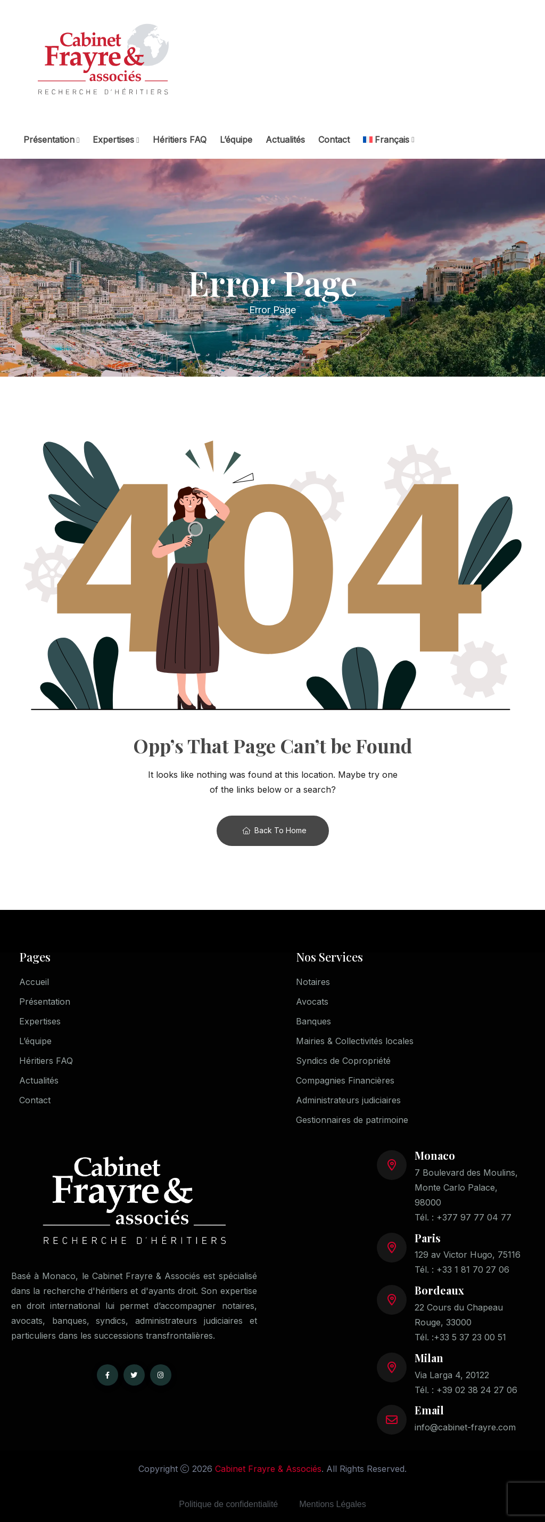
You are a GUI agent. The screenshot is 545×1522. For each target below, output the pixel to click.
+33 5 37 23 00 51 (470, 1337)
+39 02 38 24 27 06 (476, 1390)
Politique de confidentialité (228, 1504)
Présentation (49, 139)
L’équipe (236, 139)
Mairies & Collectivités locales (355, 1041)
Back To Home (274, 830)
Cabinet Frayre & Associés (268, 1468)
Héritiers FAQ (180, 139)
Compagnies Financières (345, 1080)
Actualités (285, 139)
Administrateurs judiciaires (348, 1100)
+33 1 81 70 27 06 (472, 1269)
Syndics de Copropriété (343, 1060)
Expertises (113, 139)
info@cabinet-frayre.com (465, 1427)
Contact (334, 139)
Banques (313, 1021)
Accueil (34, 981)
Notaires (313, 981)
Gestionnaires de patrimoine (352, 1119)
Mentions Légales (332, 1504)
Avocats (312, 1001)
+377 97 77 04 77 (473, 1217)
